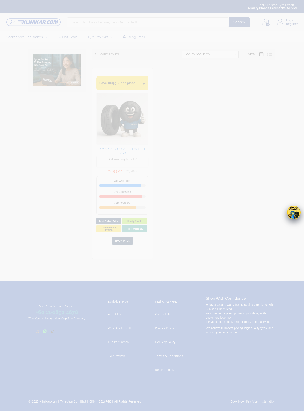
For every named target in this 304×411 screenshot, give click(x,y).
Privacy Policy (164, 328)
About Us (114, 314)
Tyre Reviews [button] (98, 37)
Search (239, 22)
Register (292, 24)
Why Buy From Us (120, 328)
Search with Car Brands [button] (24, 37)
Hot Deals (67, 37)
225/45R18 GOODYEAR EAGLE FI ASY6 (122, 150)
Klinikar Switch (118, 342)
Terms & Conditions (169, 356)
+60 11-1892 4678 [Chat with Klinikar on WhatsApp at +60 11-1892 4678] (57, 312)
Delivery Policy (165, 342)
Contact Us (162, 314)
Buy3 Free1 (134, 37)
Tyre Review (116, 356)
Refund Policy (164, 370)
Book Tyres (122, 240)
